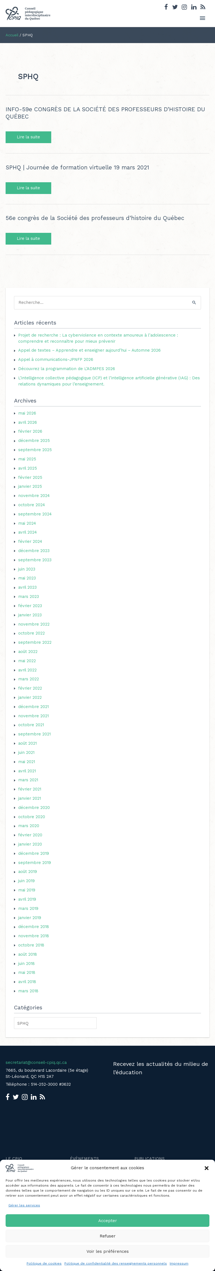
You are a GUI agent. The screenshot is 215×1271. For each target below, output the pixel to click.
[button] (206, 1168)
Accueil (12, 35)
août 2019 (27, 871)
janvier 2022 (30, 697)
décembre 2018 (33, 926)
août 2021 (27, 743)
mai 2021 (26, 761)
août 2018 (27, 954)
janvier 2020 (30, 844)
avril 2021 (27, 770)
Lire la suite (31, 137)
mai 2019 (26, 890)
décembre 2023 (34, 550)
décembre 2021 (33, 706)
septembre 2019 (34, 862)
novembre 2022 (34, 624)
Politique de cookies (44, 1263)
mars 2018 (28, 990)
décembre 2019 (33, 853)
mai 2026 (27, 413)
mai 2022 (27, 660)
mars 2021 (28, 779)
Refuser (108, 1236)
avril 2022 (27, 670)
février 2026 (30, 431)
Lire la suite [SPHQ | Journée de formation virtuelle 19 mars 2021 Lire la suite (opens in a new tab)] (28, 188)
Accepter (107, 1220)
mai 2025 (27, 458)
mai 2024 (27, 523)
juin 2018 (26, 963)
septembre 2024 (35, 514)
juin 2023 (26, 569)
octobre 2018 (31, 945)
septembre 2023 (35, 559)
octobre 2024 (31, 504)
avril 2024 (27, 532)
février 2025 (30, 477)
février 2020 (30, 834)
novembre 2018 (33, 935)
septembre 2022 (35, 642)
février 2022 (30, 688)
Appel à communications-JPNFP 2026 (55, 359)
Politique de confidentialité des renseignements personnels (115, 1263)
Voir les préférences (108, 1251)
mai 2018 (26, 972)
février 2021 (29, 789)
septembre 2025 (35, 449)
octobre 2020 (31, 816)
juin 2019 (26, 880)
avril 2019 (27, 899)
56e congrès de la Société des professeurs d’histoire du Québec (95, 218)
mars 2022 (28, 678)
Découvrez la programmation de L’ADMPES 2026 (66, 368)
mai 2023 (27, 578)
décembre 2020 (34, 807)
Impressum (179, 1263)
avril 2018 (27, 981)
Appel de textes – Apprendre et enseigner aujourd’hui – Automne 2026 (89, 350)
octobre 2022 (31, 633)
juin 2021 (26, 752)
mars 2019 (28, 908)
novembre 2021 (33, 715)
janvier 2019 (29, 917)
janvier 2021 (29, 798)
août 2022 (28, 651)
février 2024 (30, 541)
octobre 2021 (31, 724)
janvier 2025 (30, 486)
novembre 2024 (34, 495)
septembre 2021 (34, 734)
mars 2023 (28, 596)
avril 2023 (27, 587)
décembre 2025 (34, 440)
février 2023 (30, 605)
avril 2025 (27, 468)
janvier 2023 (30, 614)
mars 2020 (28, 825)
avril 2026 (27, 422)
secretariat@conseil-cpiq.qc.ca (36, 1062)
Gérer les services (24, 1205)
